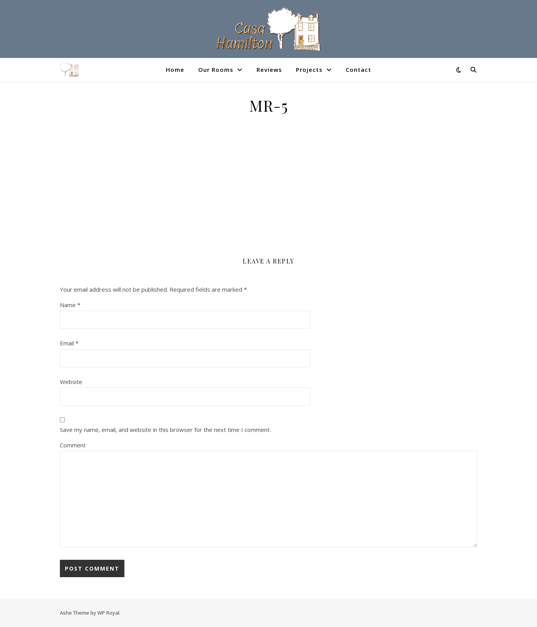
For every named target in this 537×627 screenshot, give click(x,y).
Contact (358, 69)
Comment (73, 445)
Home (175, 69)
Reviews (269, 69)
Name (70, 305)
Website (71, 382)
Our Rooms (215, 69)
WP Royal (108, 612)
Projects (309, 69)
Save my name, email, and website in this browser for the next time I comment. (165, 429)
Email (69, 343)
